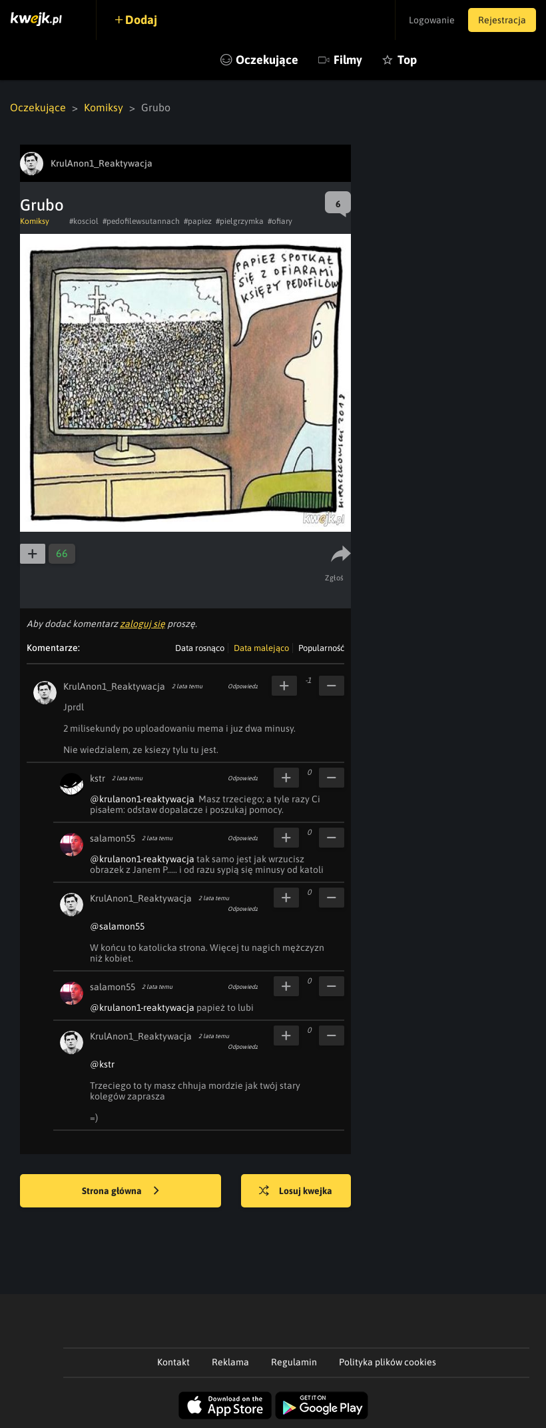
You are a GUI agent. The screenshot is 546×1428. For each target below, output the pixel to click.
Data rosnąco (199, 648)
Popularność (321, 648)
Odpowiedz (243, 686)
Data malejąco (261, 648)
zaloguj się (142, 623)
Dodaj (141, 20)
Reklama (230, 1362)
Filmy (348, 60)
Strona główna (120, 1191)
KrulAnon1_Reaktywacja (114, 686)
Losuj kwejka (295, 1191)
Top (407, 60)
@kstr (102, 1064)
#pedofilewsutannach (141, 221)
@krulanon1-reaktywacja (142, 799)
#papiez (198, 221)
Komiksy (103, 107)
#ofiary (280, 221)
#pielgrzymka (240, 221)
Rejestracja (502, 20)
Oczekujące (267, 60)
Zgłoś (334, 578)
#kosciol (84, 221)
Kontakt (173, 1362)
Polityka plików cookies (387, 1362)
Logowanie (432, 20)
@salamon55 (117, 926)
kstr (97, 778)
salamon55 (112, 838)
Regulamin (294, 1362)
